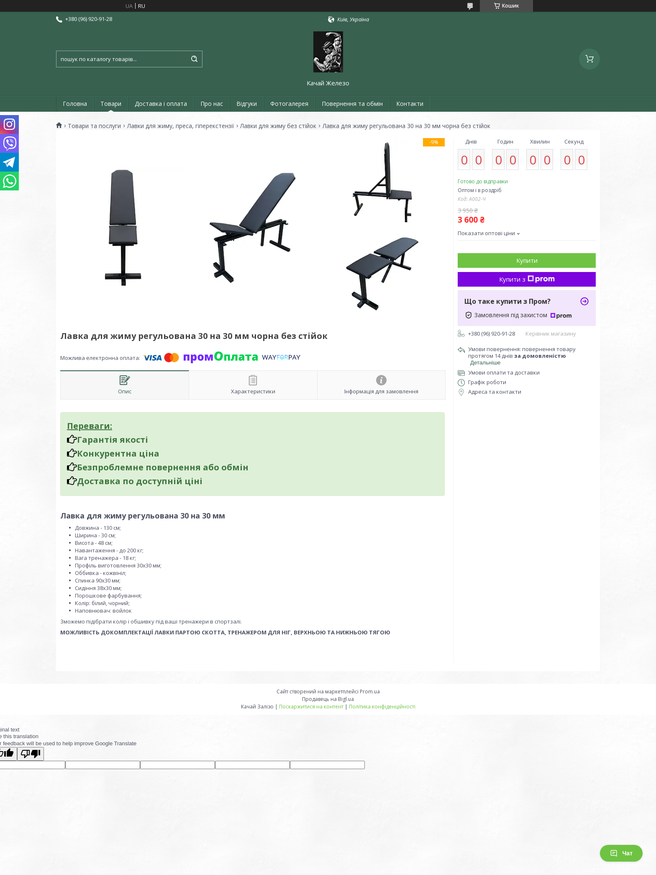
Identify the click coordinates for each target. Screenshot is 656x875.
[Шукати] (194, 59)
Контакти (409, 104)
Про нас (211, 104)
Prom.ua (370, 691)
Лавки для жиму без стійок (278, 126)
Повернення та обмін (352, 104)
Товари (110, 104)
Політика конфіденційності (382, 706)
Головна (75, 104)
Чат (621, 853)
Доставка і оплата (161, 104)
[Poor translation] (30, 754)
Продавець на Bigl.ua (328, 699)
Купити (527, 260)
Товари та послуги (94, 126)
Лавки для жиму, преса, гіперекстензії (180, 126)
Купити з (527, 279)
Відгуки (246, 104)
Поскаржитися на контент (311, 706)
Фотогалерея (289, 104)
